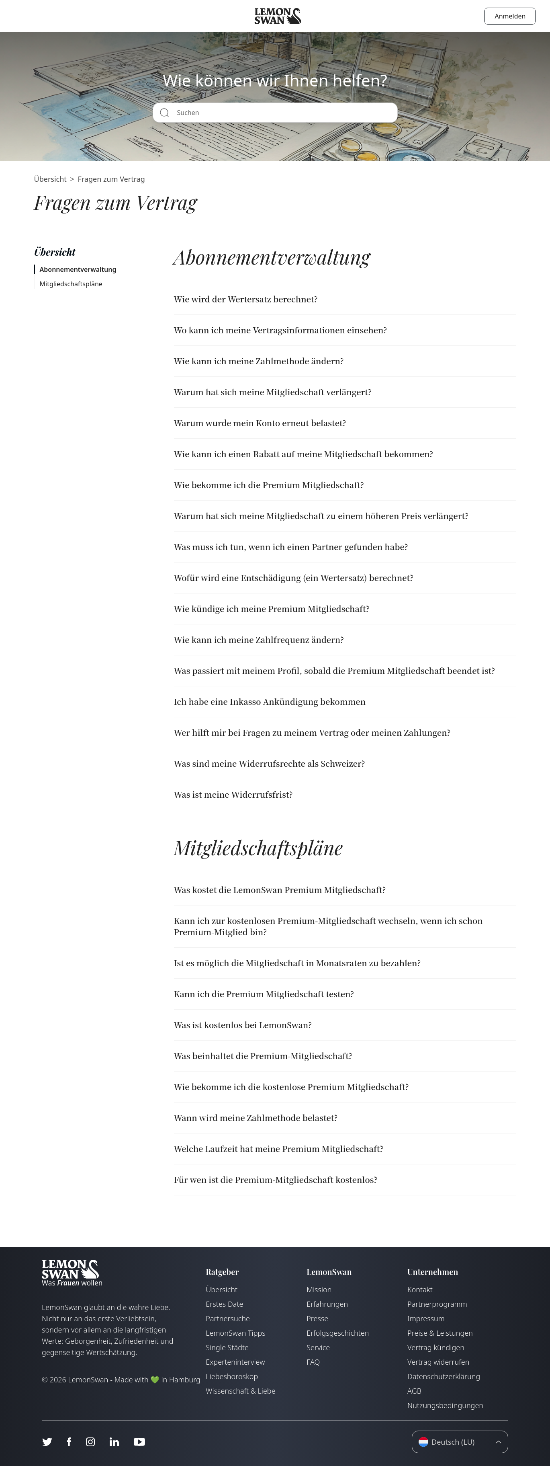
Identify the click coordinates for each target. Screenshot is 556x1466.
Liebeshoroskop (232, 1376)
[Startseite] (277, 16)
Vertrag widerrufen (438, 1362)
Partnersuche (228, 1318)
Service (318, 1347)
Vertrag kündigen (435, 1347)
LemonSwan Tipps (235, 1333)
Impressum (426, 1318)
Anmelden (510, 16)
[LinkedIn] (114, 1441)
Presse (317, 1318)
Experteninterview (235, 1362)
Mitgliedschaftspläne (71, 283)
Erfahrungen (327, 1304)
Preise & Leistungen (440, 1333)
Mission (319, 1289)
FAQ (313, 1362)
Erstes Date (224, 1304)
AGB (414, 1391)
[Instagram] (90, 1441)
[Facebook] (69, 1441)
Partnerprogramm (437, 1304)
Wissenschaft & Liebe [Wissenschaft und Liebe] (240, 1391)
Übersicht (50, 179)
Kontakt (420, 1289)
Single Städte (227, 1347)
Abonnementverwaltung (78, 269)
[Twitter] (47, 1442)
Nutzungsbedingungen (445, 1405)
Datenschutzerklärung (443, 1376)
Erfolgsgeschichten (338, 1333)
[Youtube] (139, 1442)
